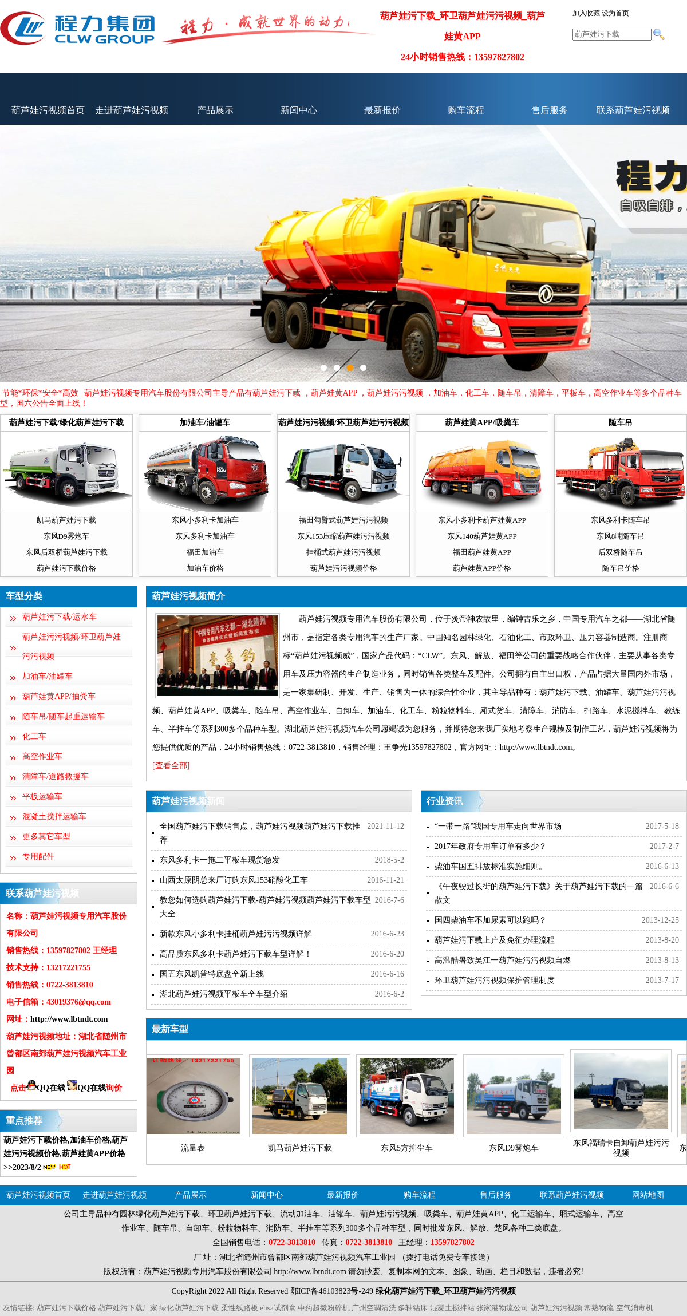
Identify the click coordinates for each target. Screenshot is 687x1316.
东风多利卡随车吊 (620, 520)
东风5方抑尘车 (407, 1148)
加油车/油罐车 (205, 422)
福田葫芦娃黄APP (482, 552)
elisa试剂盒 (278, 1307)
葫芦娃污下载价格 (66, 568)
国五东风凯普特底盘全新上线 (212, 974)
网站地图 (648, 1195)
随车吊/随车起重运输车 (63, 716)
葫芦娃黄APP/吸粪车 (482, 422)
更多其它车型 (46, 836)
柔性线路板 (239, 1307)
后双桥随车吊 (620, 552)
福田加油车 (205, 552)
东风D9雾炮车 (67, 536)
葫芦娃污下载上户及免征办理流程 (495, 940)
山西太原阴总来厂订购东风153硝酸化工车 (234, 880)
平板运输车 (42, 796)
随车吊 (621, 422)
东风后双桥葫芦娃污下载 (67, 552)
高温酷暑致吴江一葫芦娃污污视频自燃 (503, 960)
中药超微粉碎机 (324, 1307)
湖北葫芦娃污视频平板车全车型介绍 (224, 994)
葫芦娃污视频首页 (48, 110)
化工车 (34, 736)
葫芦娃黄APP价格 (482, 568)
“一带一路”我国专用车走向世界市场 (498, 826)
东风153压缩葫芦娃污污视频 (343, 536)
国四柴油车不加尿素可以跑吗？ (491, 920)
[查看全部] (170, 765)
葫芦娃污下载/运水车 (59, 616)
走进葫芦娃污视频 (131, 110)
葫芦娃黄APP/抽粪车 (59, 696)
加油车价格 (205, 568)
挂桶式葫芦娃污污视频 (343, 552)
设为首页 (615, 13)
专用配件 (38, 856)
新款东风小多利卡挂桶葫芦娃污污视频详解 (236, 934)
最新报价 (382, 110)
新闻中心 (299, 110)
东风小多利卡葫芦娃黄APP (482, 520)
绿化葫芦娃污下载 (189, 1307)
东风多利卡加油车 (205, 536)
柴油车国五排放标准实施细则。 (491, 866)
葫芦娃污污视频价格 (343, 568)
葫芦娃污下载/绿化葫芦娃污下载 (66, 422)
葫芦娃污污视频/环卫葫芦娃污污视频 (343, 422)
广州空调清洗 (374, 1307)
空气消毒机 (634, 1307)
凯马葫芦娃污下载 (66, 520)
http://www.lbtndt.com (69, 1019)
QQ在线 (45, 1088)
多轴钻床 (413, 1307)
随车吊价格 (620, 568)
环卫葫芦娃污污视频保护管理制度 (495, 980)
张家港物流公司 (502, 1307)
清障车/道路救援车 (55, 776)
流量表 (193, 1148)
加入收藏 (586, 13)
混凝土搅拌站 (452, 1307)
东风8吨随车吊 (621, 536)
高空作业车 (42, 756)
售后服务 (549, 110)
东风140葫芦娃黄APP (481, 536)
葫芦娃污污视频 (556, 1307)
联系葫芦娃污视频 (633, 110)
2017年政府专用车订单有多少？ (491, 846)
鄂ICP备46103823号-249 (331, 1291)
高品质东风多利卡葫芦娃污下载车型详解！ (236, 954)
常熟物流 (599, 1307)
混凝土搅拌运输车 (54, 816)
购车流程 (466, 110)
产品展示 (215, 110)
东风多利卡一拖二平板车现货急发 (220, 860)
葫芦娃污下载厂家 (127, 1307)
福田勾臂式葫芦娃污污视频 (343, 520)
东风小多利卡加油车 (205, 520)
